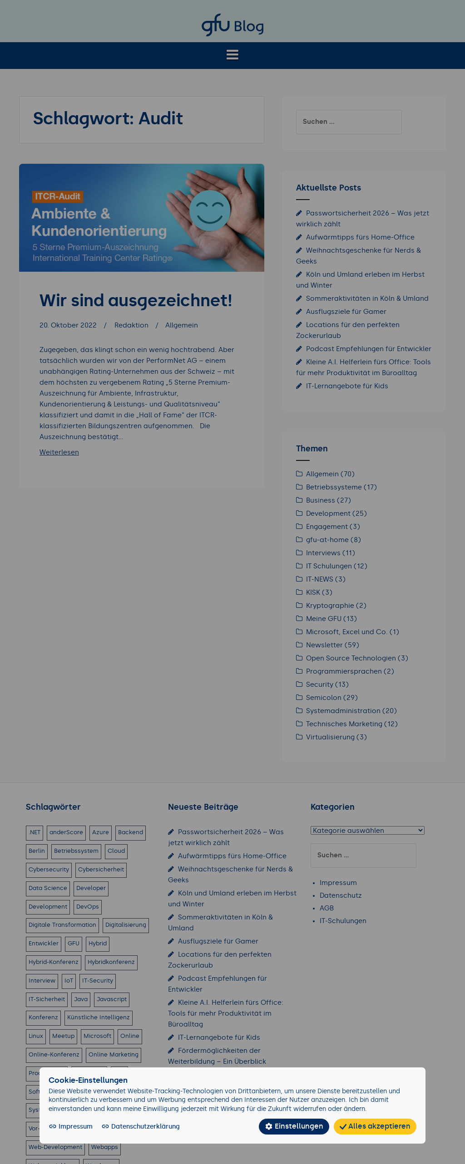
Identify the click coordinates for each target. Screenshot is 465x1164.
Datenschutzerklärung (134, 1126)
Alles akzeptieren (380, 1127)
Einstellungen (306, 1127)
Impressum (70, 1126)
